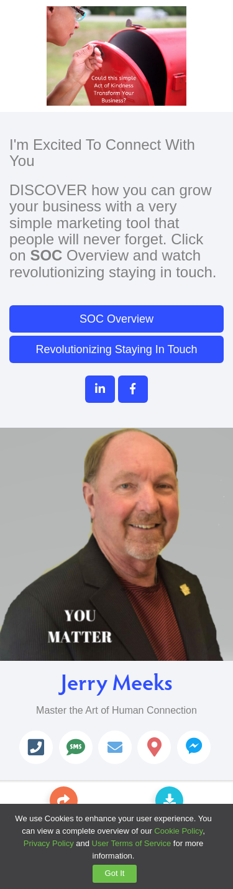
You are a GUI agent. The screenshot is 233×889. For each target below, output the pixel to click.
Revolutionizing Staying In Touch (117, 349)
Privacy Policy (49, 843)
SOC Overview (116, 319)
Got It (115, 873)
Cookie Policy (178, 831)
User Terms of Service (131, 843)
